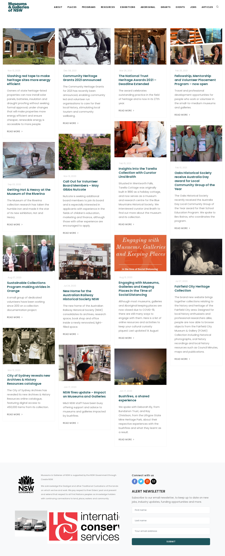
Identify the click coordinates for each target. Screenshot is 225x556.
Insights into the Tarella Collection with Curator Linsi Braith (138, 172)
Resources (108, 7)
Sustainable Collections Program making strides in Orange (28, 287)
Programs (89, 7)
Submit (170, 541)
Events (180, 7)
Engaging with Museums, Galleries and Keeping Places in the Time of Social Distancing (139, 288)
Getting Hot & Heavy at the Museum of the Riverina (28, 191)
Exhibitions (127, 7)
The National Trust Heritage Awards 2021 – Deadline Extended (137, 80)
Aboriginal (148, 7)
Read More (15, 131)
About (58, 7)
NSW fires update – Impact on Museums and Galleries (84, 394)
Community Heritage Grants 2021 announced (82, 78)
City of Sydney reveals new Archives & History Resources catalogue (28, 379)
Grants (166, 7)
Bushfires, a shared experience (134, 398)
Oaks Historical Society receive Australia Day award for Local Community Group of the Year (195, 181)
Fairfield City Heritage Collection (192, 288)
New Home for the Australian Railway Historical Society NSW (81, 295)
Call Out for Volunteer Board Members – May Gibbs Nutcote (81, 185)
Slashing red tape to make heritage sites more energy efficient (28, 80)
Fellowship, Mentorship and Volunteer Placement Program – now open (195, 80)
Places (72, 7)
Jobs (193, 7)
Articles (207, 7)
